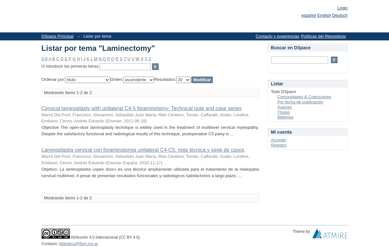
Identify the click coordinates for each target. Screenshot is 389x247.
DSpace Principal (58, 36)
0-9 (45, 58)
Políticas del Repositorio (323, 36)
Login (342, 7)
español (308, 15)
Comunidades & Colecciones (304, 96)
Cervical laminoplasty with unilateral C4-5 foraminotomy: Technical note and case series (142, 108)
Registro (279, 145)
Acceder (279, 140)
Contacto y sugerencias (277, 36)
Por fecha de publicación (300, 102)
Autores (284, 107)
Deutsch (340, 15)
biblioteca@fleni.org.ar (78, 244)
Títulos (283, 112)
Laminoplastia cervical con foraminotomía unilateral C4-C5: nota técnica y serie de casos (143, 150)
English (324, 15)
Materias (285, 117)
